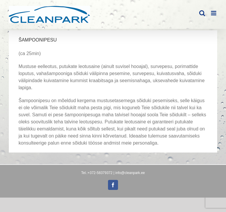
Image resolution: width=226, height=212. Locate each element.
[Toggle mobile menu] (214, 13)
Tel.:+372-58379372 (96, 173)
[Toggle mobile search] (202, 13)
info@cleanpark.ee (130, 173)
